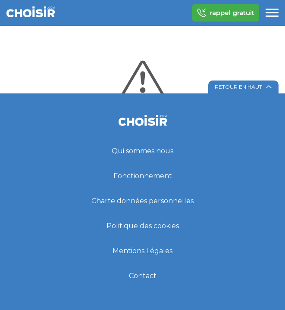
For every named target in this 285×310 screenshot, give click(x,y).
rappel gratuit (225, 13)
